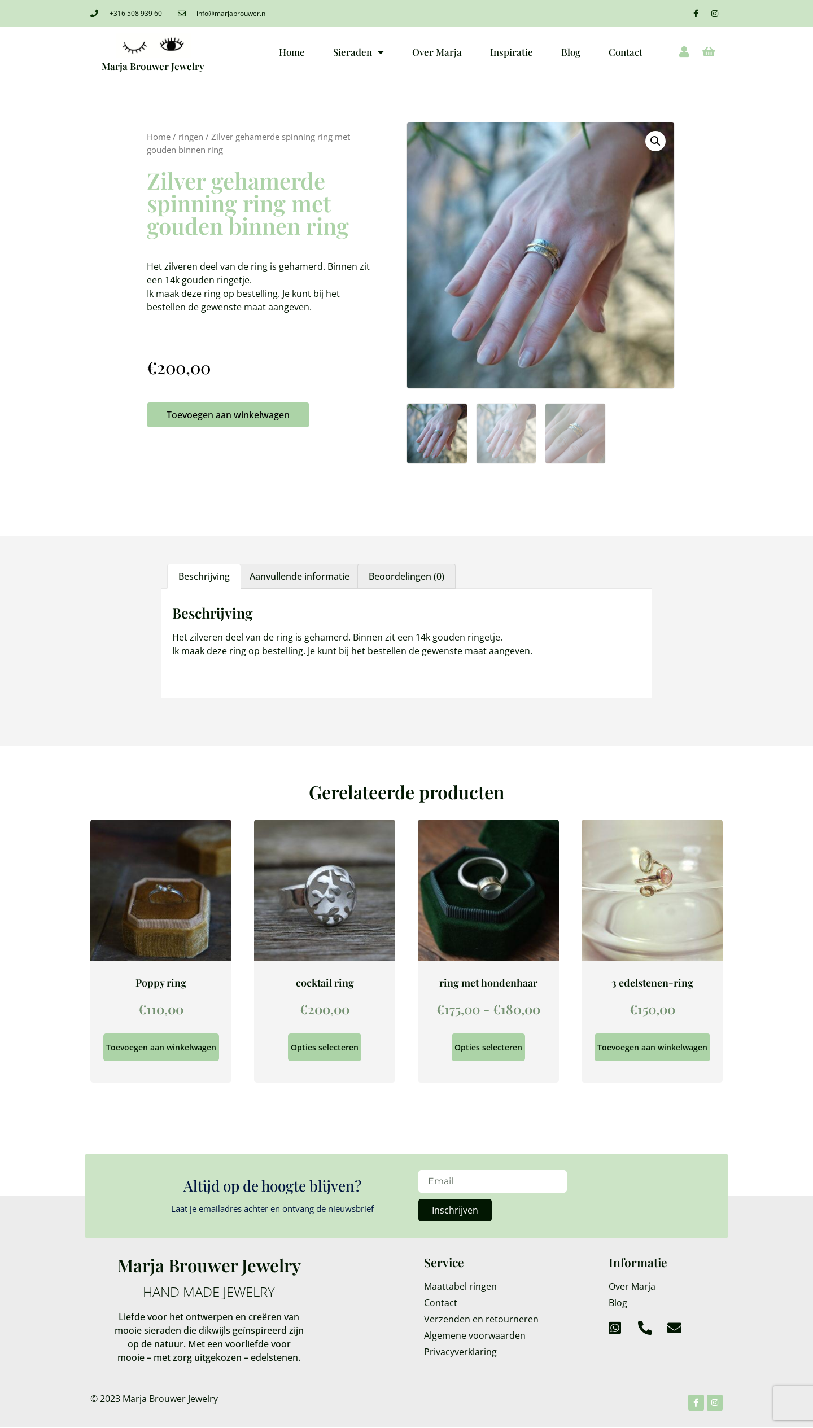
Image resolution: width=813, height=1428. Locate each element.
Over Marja (437, 52)
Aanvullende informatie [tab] (299, 576)
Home (292, 52)
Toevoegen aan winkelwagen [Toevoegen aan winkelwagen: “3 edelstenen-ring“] (652, 1047)
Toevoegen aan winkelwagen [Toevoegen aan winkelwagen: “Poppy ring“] (161, 1047)
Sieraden (358, 52)
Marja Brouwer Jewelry (153, 66)
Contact (625, 52)
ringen (190, 136)
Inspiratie (511, 52)
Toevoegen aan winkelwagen (228, 415)
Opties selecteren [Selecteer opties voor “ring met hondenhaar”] (488, 1047)
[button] (655, 141)
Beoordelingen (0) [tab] (406, 576)
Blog (570, 52)
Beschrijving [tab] (204, 576)
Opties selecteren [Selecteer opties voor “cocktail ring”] (325, 1047)
